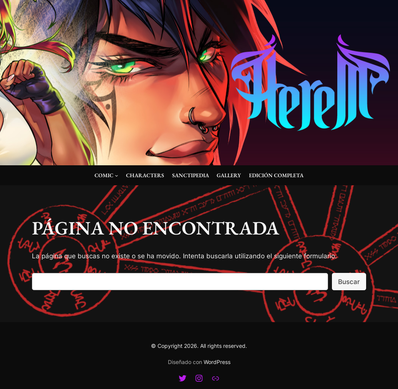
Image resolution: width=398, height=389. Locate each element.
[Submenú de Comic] (116, 175)
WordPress (217, 362)
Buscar (349, 282)
